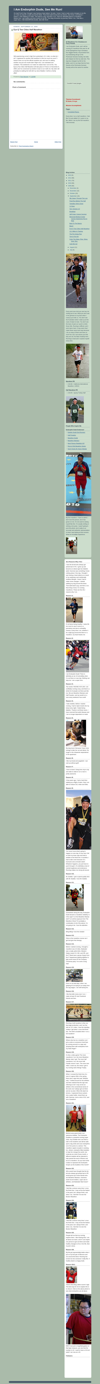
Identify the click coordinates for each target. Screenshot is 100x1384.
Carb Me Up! (73, 244)
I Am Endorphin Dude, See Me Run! (38, 9)
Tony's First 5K (74, 236)
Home (36, 142)
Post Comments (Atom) (26, 146)
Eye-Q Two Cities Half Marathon (79, 229)
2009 (70, 186)
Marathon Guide (73, 438)
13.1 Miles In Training (76, 231)
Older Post (58, 142)
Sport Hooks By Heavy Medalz (77, 449)
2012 (70, 178)
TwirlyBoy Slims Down (76, 203)
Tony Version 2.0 (74, 209)
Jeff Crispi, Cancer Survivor (78, 214)
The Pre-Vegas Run (75, 234)
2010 (70, 183)
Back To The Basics (75, 223)
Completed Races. (73, 112)
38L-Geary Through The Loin (78, 198)
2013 (70, 175)
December (73, 188)
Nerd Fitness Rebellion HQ (76, 443)
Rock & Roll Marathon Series (77, 446)
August (72, 247)
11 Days (72, 206)
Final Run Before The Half (77, 201)
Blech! (71, 226)
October (72, 193)
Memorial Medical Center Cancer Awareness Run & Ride (78, 219)
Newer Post (14, 142)
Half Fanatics (72, 435)
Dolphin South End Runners (76, 432)
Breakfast (72, 211)
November (73, 191)
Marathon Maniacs (73, 440)
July (71, 250)
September (73, 196)
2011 (70, 180)
